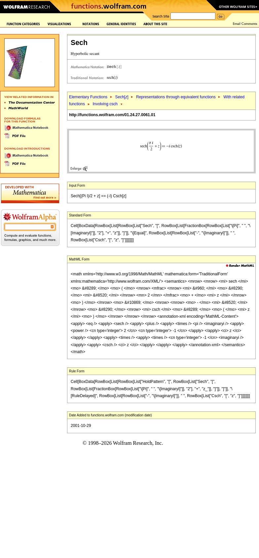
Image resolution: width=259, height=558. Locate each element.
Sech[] (121, 97)
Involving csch (104, 104)
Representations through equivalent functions (176, 97)
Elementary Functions (88, 97)
